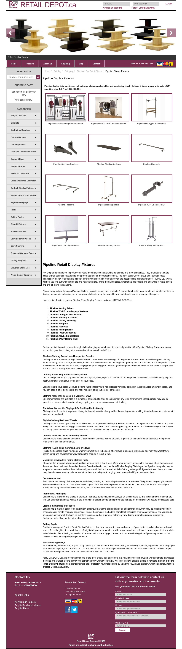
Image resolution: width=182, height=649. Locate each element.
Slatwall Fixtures (18, 231)
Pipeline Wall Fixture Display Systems (108, 123)
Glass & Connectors (20, 173)
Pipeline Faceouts (66, 205)
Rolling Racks (17, 217)
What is (121, 623)
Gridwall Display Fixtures (22, 188)
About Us (47, 64)
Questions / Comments (126, 612)
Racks (13, 210)
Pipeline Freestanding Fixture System (66, 123)
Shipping (65, 64)
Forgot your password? (143, 8)
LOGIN (168, 3)
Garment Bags (17, 159)
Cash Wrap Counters (20, 130)
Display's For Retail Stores (23, 152)
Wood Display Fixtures (21, 275)
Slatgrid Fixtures (18, 224)
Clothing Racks (18, 145)
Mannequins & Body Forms (23, 195)
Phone (118, 605)
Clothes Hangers (18, 137)
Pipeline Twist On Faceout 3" (151, 205)
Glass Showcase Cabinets (23, 181)
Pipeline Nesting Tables (109, 245)
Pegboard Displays (19, 202)
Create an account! (112, 8)
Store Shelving (17, 246)
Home (14, 64)
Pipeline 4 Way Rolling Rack (152, 245)
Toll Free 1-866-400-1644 (141, 63)
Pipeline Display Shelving (109, 164)
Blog (81, 64)
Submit (122, 630)
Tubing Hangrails (18, 260)
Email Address (122, 598)
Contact (96, 64)
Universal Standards (20, 268)
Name (118, 591)
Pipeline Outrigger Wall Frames (151, 123)
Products (30, 64)
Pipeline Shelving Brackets (65, 164)
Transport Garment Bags (22, 253)
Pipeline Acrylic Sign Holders (65, 245)
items (25, 92)
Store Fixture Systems (21, 239)
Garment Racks (18, 166)
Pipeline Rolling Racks (108, 205)
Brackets (15, 123)
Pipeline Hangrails (151, 164)
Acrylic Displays (18, 115)
